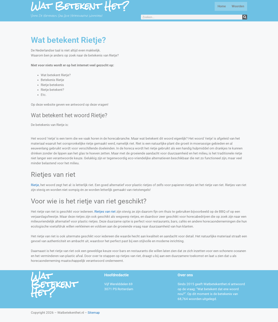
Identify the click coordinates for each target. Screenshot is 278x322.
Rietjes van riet (105, 211)
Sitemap (94, 312)
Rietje (35, 185)
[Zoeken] (244, 17)
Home (222, 6)
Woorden (238, 6)
